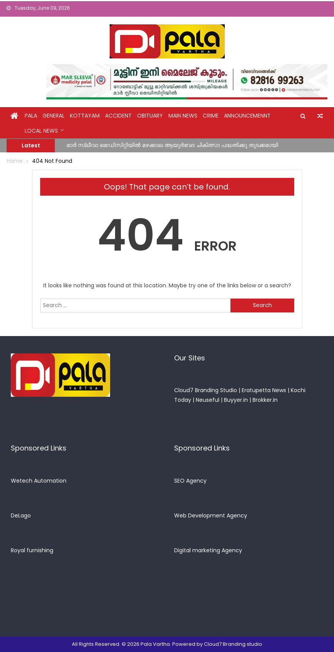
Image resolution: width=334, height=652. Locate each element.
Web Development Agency (210, 515)
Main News (182, 115)
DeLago (21, 515)
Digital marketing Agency (208, 550)
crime (211, 115)
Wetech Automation (38, 481)
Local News (41, 131)
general (53, 115)
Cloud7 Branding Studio (205, 390)
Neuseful (207, 400)
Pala (31, 115)
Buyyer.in (236, 400)
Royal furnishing (32, 550)
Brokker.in (265, 400)
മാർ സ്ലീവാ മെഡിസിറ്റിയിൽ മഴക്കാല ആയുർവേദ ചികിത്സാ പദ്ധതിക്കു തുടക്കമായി (172, 145)
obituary (150, 115)
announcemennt (247, 115)
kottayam (85, 115)
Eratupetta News (264, 390)
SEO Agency (190, 481)
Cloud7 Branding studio (233, 644)
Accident (118, 115)
